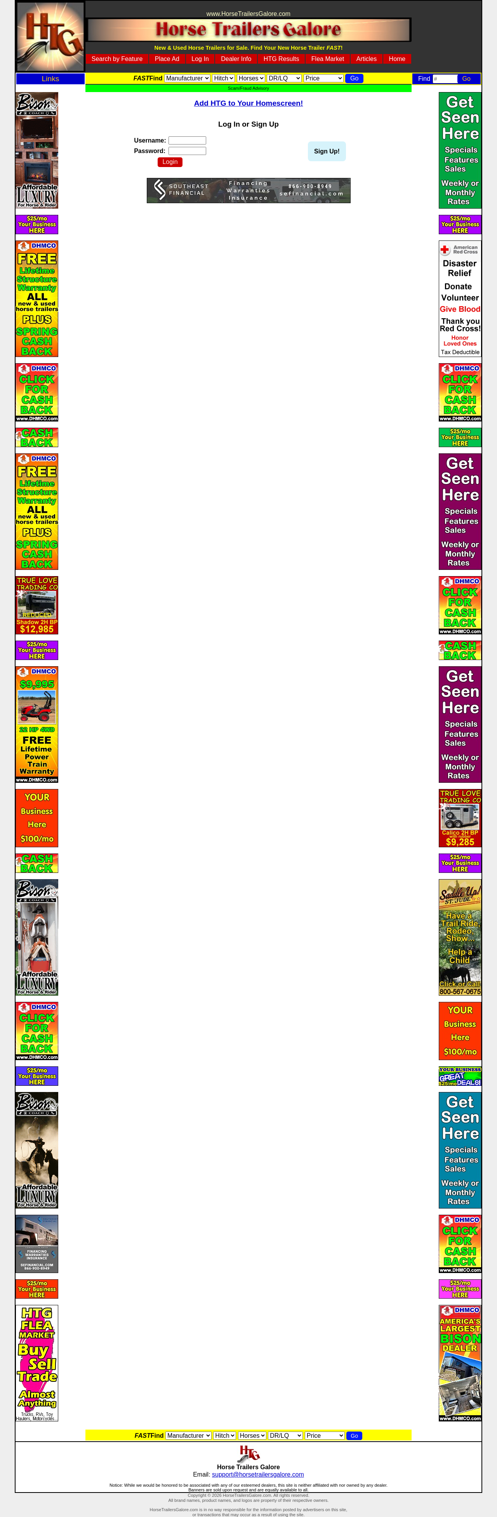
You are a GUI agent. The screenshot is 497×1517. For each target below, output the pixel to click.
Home (397, 59)
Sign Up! (327, 151)
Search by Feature (117, 59)
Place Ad (167, 59)
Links (50, 79)
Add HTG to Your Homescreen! (248, 103)
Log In (200, 59)
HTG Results (281, 59)
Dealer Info (236, 59)
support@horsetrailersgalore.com (258, 1474)
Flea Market (327, 59)
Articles (366, 59)
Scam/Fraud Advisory (248, 88)
